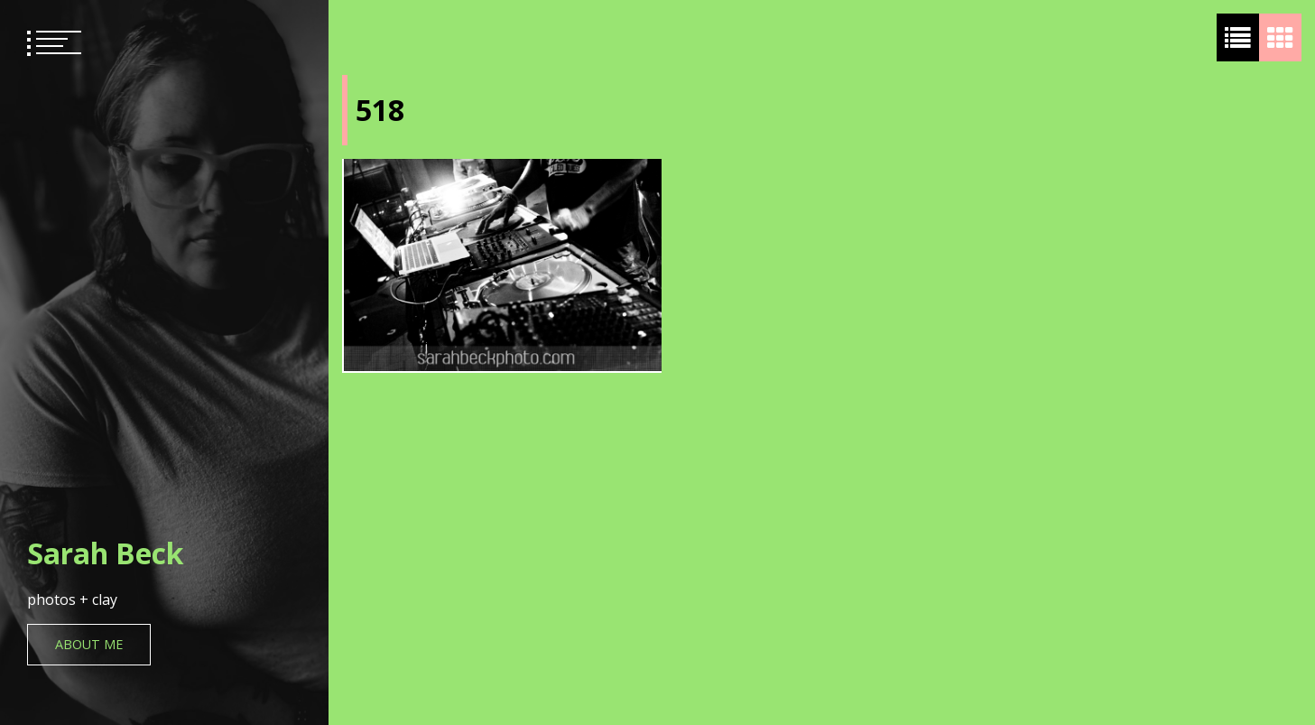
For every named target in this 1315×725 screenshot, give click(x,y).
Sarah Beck (105, 553)
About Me (89, 644)
